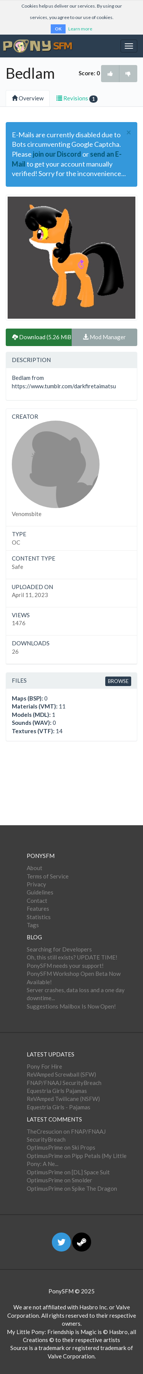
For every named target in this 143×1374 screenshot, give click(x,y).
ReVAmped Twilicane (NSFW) (63, 1098)
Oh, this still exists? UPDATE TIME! (72, 957)
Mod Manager (104, 337)
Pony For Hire (44, 1066)
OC (16, 542)
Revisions (77, 99)
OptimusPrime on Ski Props (61, 1147)
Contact (37, 900)
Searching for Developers (59, 949)
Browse (118, 681)
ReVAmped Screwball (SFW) (61, 1074)
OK (58, 28)
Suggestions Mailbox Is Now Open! (71, 1006)
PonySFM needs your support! (65, 965)
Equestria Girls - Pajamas (58, 1107)
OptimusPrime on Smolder (59, 1180)
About (34, 867)
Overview (27, 98)
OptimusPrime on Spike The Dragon (72, 1188)
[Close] (128, 132)
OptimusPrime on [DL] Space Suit (68, 1172)
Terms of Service (48, 876)
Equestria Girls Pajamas (57, 1090)
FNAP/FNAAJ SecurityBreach (64, 1082)
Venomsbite (27, 513)
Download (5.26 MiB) (42, 337)
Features (38, 908)
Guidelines (40, 892)
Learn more (80, 29)
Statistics (39, 916)
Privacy (36, 884)
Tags (33, 924)
